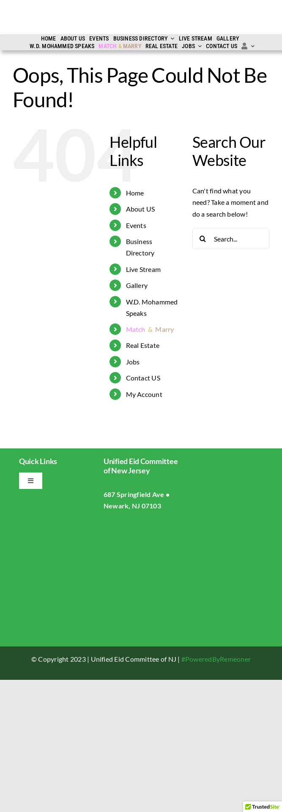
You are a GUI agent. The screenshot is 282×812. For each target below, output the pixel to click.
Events (136, 225)
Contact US (143, 378)
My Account (144, 394)
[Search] (203, 238)
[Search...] (230, 238)
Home (135, 193)
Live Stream (143, 269)
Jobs (133, 362)
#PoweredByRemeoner (216, 659)
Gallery (137, 285)
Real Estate (143, 345)
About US (140, 209)
